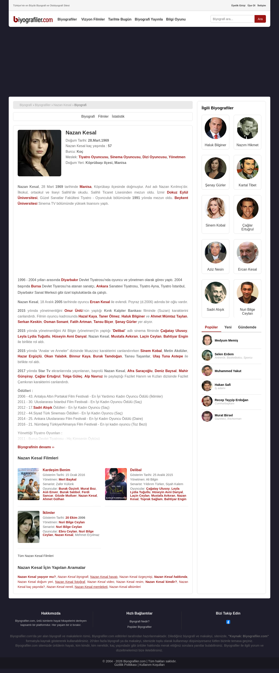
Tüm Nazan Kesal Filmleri (36, 556)
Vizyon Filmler (93, 19)
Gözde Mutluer (66, 495)
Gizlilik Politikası (125, 664)
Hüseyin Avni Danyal (167, 492)
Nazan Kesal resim (129, 582)
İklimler (49, 513)
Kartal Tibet (247, 185)
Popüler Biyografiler (139, 626)
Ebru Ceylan (68, 531)
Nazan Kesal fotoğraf (70, 582)
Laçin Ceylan (140, 495)
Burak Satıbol (70, 492)
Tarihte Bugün (119, 19)
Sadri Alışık (215, 309)
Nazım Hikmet (247, 145)
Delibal (135, 470)
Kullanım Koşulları (152, 664)
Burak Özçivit (69, 488)
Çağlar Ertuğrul (247, 227)
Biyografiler (67, 19)
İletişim (261, 5)
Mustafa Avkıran (163, 495)
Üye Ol (251, 5)
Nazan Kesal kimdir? (161, 582)
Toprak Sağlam (151, 499)
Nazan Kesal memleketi (91, 587)
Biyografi (88, 116)
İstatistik (118, 116)
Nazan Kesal (87, 495)
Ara (260, 19)
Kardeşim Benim (56, 470)
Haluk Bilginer (215, 145)
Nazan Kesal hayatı (104, 577)
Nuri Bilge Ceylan (72, 522)
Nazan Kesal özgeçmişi (135, 577)
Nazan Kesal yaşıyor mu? (37, 577)
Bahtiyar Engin (175, 499)
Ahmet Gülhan (53, 499)
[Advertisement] (139, 61)
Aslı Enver (50, 492)
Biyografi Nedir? (139, 621)
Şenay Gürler (215, 185)
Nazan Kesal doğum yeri (35, 582)
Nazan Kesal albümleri (125, 587)
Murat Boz (88, 488)
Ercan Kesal (247, 269)
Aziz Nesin (215, 269)
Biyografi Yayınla (149, 19)
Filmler (103, 116)
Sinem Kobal (215, 225)
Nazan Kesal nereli (60, 587)
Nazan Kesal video (100, 582)
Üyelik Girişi (238, 5)
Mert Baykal (68, 479)
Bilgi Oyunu (176, 19)
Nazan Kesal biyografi (73, 577)
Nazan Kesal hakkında (170, 577)
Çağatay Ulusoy (158, 488)
